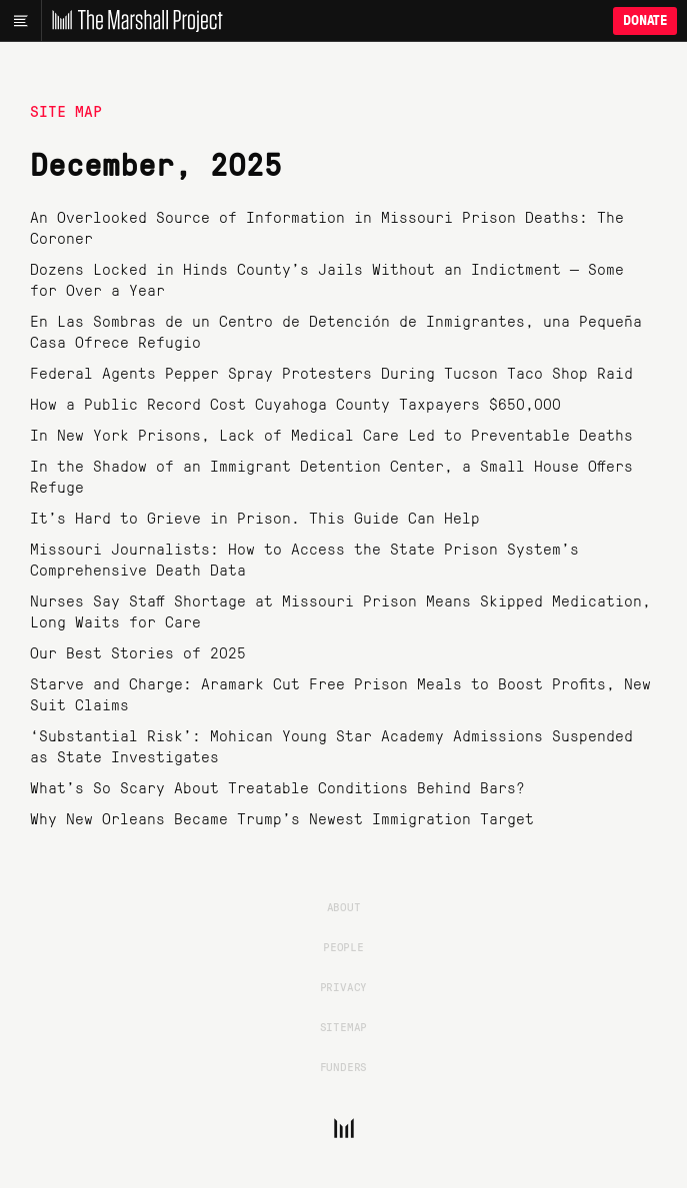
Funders (344, 1066)
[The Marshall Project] (132, 21)
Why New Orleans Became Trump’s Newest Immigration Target (282, 817)
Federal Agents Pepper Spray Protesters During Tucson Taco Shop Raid (331, 372)
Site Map (66, 110)
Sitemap (344, 1026)
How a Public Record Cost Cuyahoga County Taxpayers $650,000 (295, 403)
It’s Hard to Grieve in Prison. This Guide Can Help (255, 517)
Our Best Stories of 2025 (138, 651)
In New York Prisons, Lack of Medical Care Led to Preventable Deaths (331, 434)
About (344, 906)
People (343, 946)
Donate (645, 20)
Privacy (344, 986)
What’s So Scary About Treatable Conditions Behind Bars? (277, 786)
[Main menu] (20, 21)
